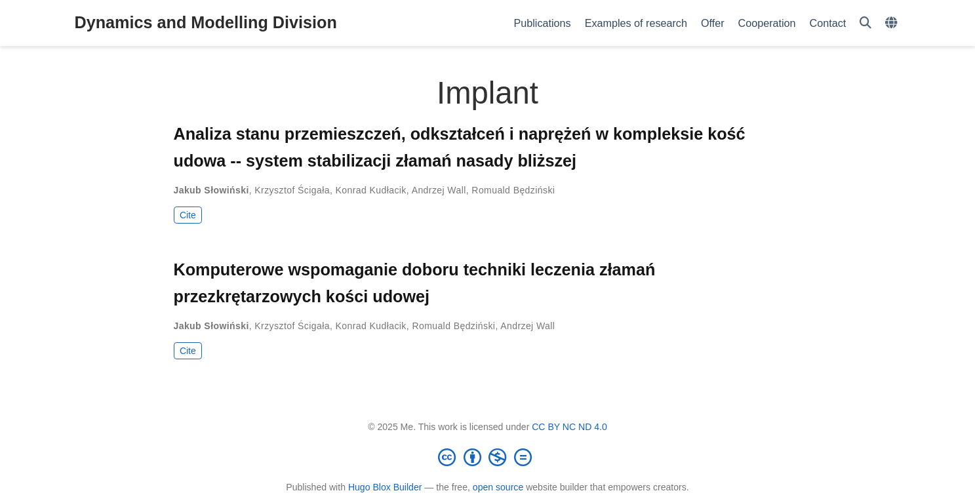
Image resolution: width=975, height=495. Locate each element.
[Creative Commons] (488, 456)
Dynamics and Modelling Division (206, 22)
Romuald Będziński (513, 190)
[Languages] (892, 23)
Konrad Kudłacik (371, 190)
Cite (188, 215)
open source (498, 487)
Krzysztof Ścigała (292, 190)
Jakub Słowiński (211, 190)
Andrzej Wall (439, 190)
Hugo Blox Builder (385, 487)
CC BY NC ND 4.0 (569, 427)
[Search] (865, 23)
